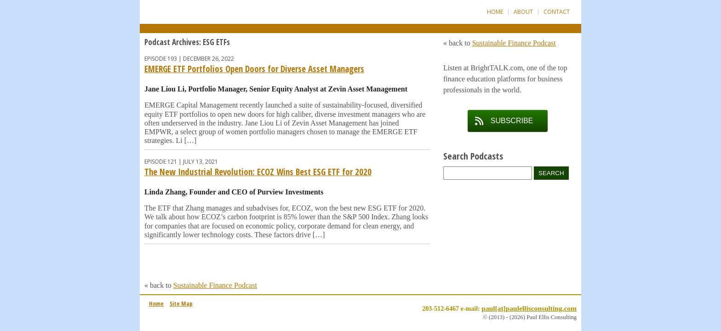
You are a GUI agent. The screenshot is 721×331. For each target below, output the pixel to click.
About (523, 12)
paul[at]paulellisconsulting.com (529, 308)
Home (495, 12)
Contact (557, 12)
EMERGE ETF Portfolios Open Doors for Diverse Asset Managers (254, 69)
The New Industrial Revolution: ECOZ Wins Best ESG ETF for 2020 (258, 172)
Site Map (181, 303)
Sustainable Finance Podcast (215, 285)
